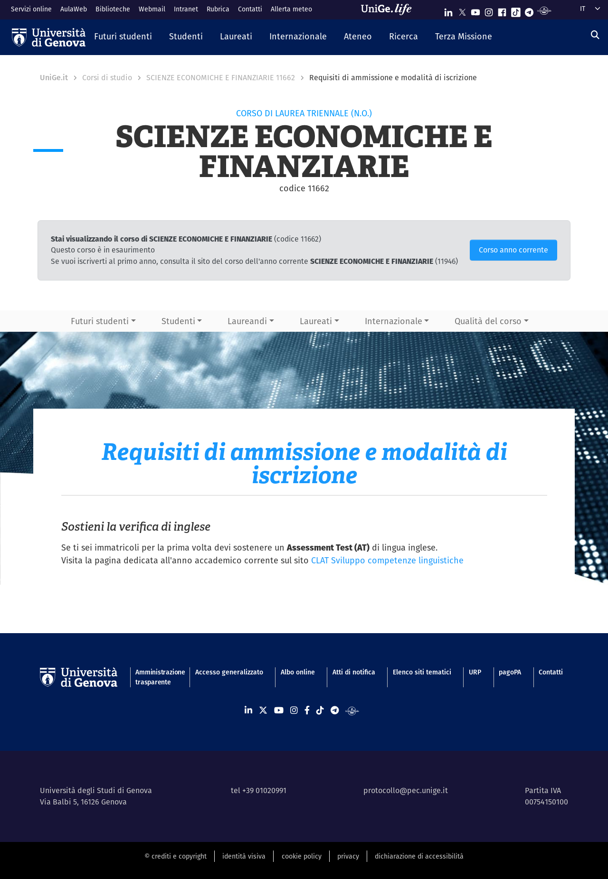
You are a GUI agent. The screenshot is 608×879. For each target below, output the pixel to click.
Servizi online (31, 9)
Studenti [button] (178, 321)
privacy (348, 856)
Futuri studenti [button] (100, 321)
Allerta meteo (291, 9)
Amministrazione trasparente (156, 677)
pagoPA (510, 672)
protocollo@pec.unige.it (405, 790)
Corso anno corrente (513, 249)
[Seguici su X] (462, 10)
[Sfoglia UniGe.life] (389, 9)
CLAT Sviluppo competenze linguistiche (387, 560)
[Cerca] (595, 35)
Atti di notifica (353, 672)
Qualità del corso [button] (488, 321)
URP (475, 672)
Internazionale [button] (393, 321)
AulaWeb (73, 9)
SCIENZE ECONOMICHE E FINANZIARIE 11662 (220, 77)
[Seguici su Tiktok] (516, 10)
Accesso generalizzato (229, 672)
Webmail (152, 9)
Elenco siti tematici (422, 672)
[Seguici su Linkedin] (448, 10)
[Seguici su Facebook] (502, 10)
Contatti (250, 9)
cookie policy (302, 856)
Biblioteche (112, 9)
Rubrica (218, 9)
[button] (123, 37)
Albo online (298, 672)
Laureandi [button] (247, 321)
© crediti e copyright (175, 856)
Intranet (186, 9)
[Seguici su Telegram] (529, 10)
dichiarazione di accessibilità (419, 856)
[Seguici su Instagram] (489, 10)
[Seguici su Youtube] (475, 10)
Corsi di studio (107, 77)
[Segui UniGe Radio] (544, 10)
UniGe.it (54, 77)
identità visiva (244, 856)
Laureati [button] (316, 321)
